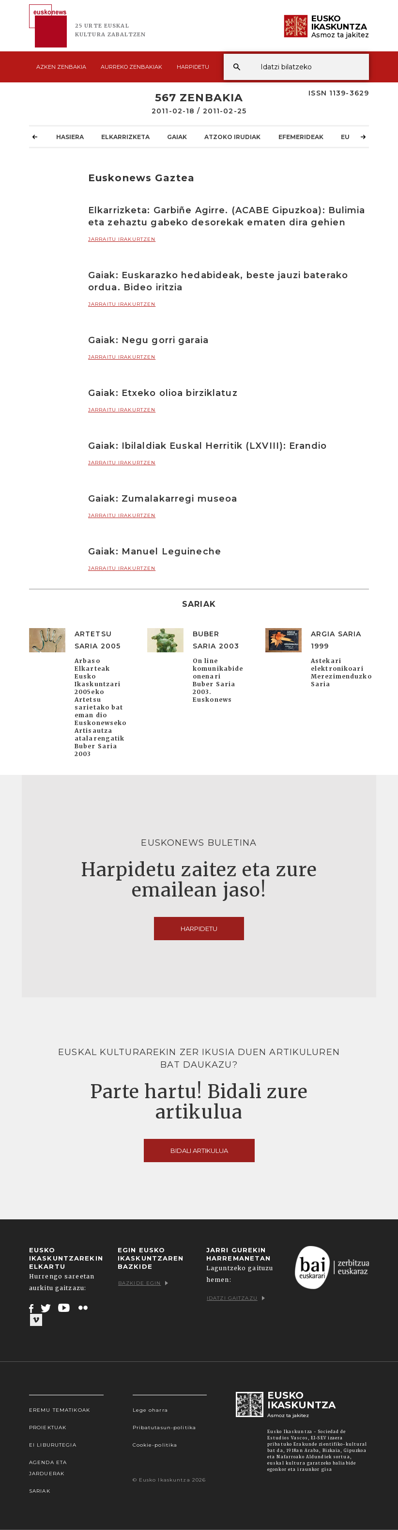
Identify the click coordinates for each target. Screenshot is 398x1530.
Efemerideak (300, 136)
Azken (61, 66)
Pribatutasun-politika (165, 1427)
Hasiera (70, 136)
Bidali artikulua (199, 1150)
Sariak (39, 1491)
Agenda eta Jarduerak (48, 1468)
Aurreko (131, 66)
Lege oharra (150, 1410)
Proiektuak (47, 1427)
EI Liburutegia (53, 1445)
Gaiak (177, 136)
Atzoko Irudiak (232, 136)
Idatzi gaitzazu (236, 1298)
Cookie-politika (155, 1445)
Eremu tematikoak (59, 1410)
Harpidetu (193, 66)
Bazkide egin (143, 1283)
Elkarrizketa (125, 136)
